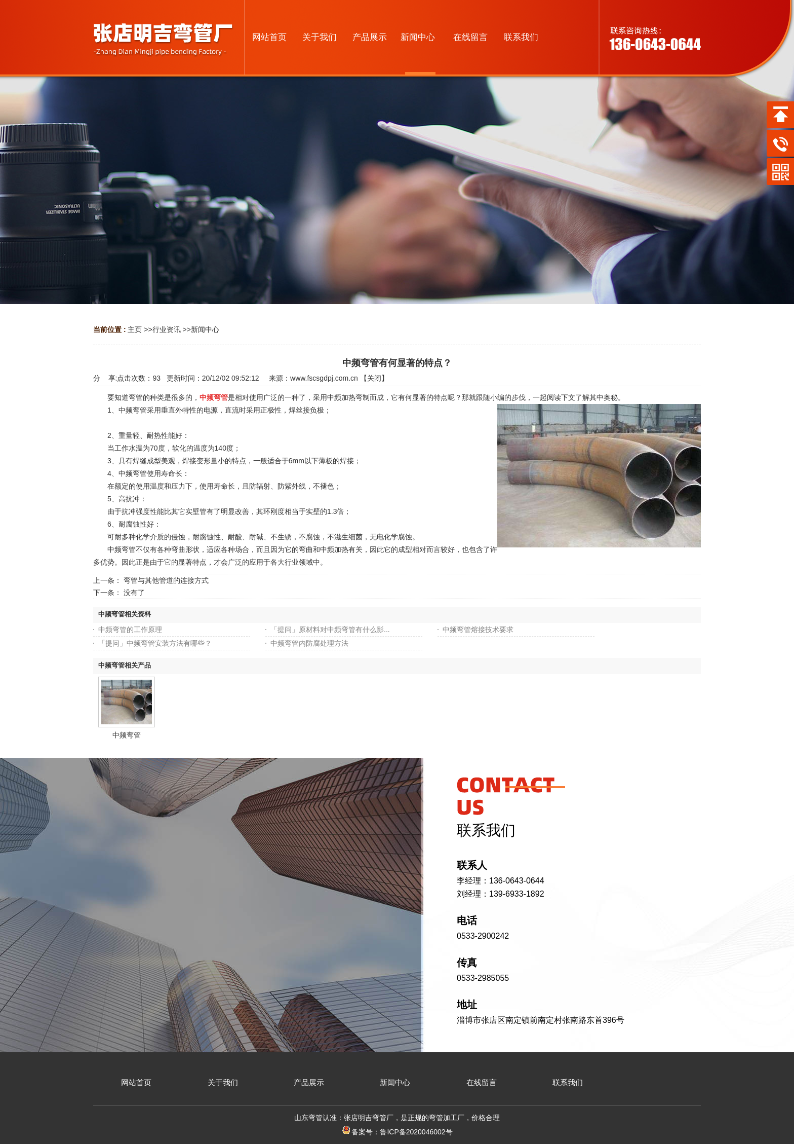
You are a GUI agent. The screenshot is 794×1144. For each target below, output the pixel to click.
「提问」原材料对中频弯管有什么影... (330, 629)
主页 (135, 329)
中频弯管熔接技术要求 (478, 629)
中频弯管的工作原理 (130, 629)
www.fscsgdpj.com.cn (324, 378)
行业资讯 (166, 329)
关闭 (374, 378)
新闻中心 (205, 329)
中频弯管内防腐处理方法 (309, 643)
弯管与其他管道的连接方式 (166, 580)
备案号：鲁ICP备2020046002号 (396, 1132)
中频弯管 (126, 735)
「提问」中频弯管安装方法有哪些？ (155, 643)
